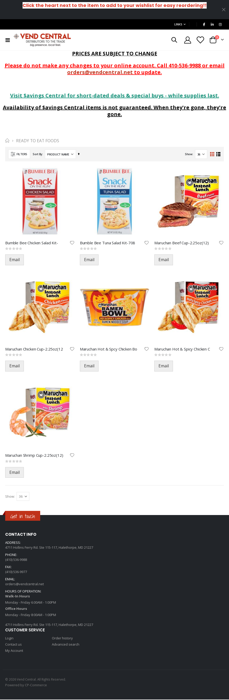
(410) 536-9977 (16, 572)
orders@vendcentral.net (100, 72)
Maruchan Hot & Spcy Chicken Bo (108, 349)
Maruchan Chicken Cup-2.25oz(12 (34, 349)
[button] (72, 242)
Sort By (37, 154)
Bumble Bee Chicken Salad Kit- (31, 242)
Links (178, 24)
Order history (62, 638)
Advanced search (65, 644)
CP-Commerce (36, 685)
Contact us (13, 644)
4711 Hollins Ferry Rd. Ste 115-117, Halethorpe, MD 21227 (49, 548)
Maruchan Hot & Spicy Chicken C (182, 349)
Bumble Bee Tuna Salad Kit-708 (107, 242)
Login (9, 638)
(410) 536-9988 (16, 560)
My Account (14, 651)
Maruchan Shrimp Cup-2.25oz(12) (34, 455)
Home (7, 141)
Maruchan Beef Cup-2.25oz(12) (181, 242)
